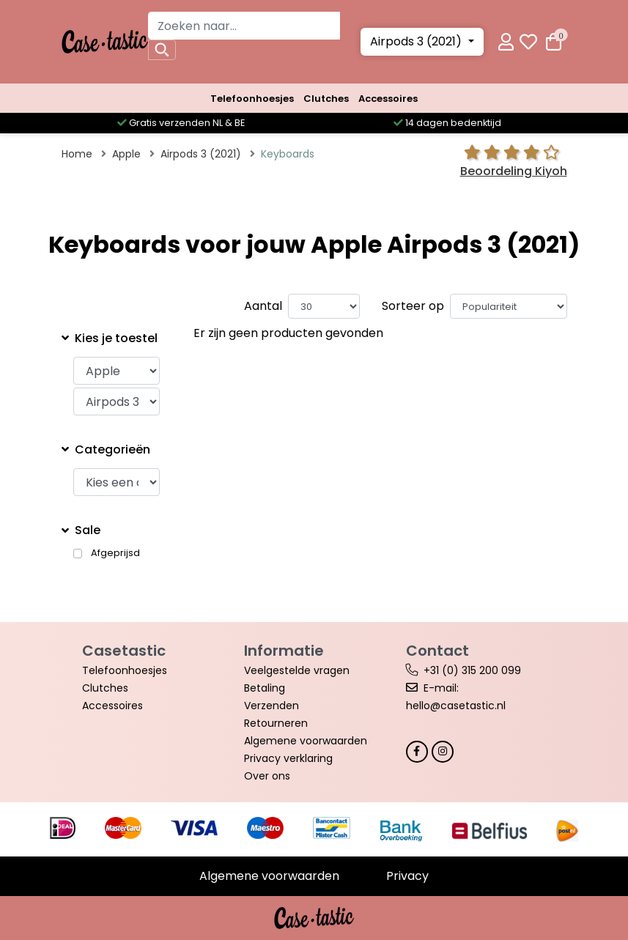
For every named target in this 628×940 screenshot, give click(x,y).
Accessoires (388, 99)
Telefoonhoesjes (252, 99)
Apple (126, 154)
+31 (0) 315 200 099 (472, 670)
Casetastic (124, 650)
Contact (437, 650)
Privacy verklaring (288, 758)
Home (77, 154)
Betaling (264, 688)
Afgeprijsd (115, 553)
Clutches (326, 99)
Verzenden (271, 705)
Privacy (407, 875)
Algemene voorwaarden (305, 740)
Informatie (284, 650)
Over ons (267, 776)
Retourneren (276, 723)
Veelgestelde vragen (297, 670)
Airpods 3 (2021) (417, 41)
